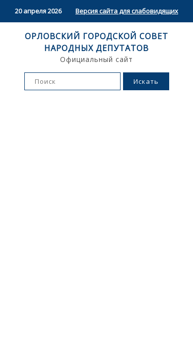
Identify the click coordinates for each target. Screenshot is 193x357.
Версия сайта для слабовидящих (126, 10)
